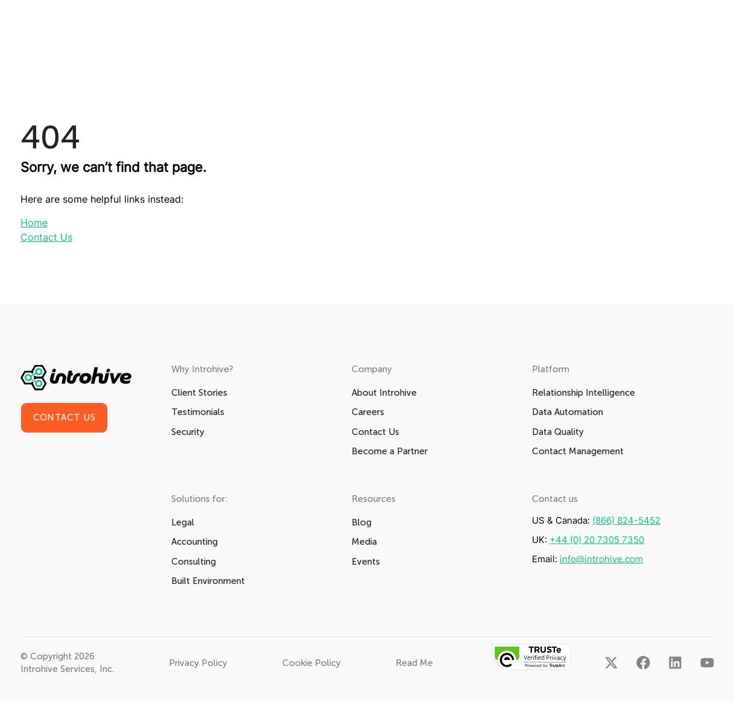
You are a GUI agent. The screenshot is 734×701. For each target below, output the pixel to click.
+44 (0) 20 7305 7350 (596, 539)
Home (34, 223)
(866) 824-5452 (626, 520)
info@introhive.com (601, 558)
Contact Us (46, 237)
